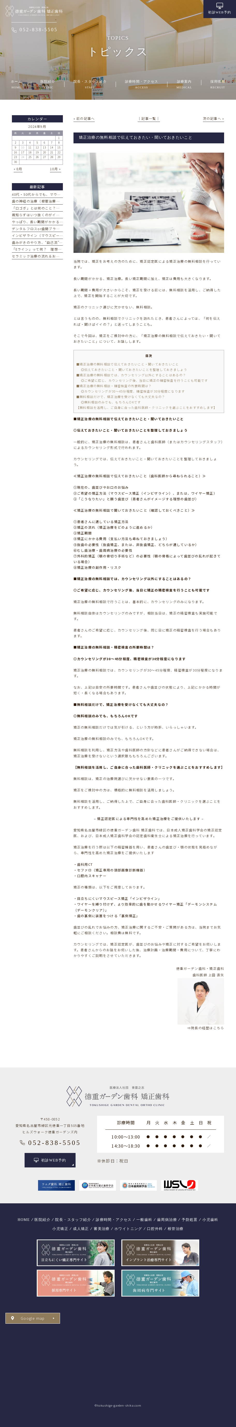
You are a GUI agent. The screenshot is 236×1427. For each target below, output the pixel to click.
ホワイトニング (128, 1229)
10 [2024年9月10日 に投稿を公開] (23, 147)
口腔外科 (155, 1229)
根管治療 (176, 1229)
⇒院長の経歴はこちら (205, 1027)
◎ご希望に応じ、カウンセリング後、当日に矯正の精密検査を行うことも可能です (144, 380)
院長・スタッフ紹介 (73, 1220)
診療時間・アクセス (114, 1220)
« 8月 (18, 169)
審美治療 (102, 1229)
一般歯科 (144, 1220)
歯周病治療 (167, 1220)
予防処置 (190, 1220)
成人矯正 (81, 1229)
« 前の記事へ (84, 118)
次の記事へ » (213, 118)
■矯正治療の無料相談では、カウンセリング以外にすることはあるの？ (131, 375)
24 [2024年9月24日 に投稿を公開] (23, 157)
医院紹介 (42, 1220)
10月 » (55, 169)
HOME (24, 1220)
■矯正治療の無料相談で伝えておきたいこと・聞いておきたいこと (127, 364)
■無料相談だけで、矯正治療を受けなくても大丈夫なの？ (120, 396)
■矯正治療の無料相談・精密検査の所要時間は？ (114, 386)
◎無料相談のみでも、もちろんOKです (111, 402)
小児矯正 (60, 1229)
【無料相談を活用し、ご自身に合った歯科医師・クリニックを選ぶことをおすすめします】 (146, 407)
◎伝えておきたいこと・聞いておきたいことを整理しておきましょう (134, 369)
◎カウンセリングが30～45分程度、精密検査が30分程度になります (133, 391)
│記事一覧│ (149, 118)
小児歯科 (210, 1220)
